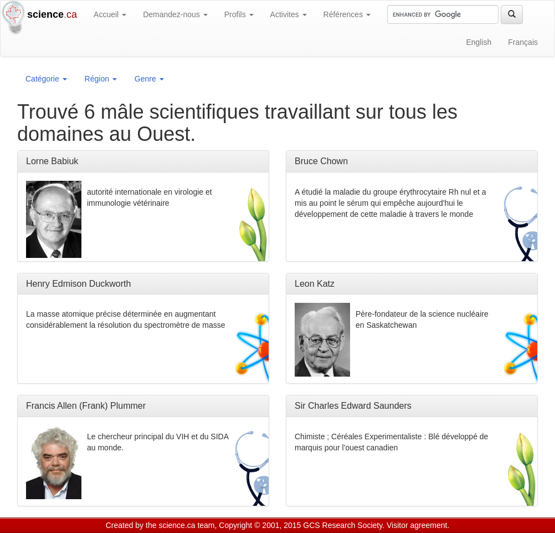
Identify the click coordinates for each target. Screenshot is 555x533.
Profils (239, 14)
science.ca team (186, 525)
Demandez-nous (175, 14)
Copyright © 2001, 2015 (260, 525)
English (478, 42)
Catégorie (46, 78)
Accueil (110, 14)
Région (101, 78)
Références (347, 14)
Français (523, 42)
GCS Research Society (342, 525)
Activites (288, 14)
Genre (149, 78)
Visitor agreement (417, 525)
